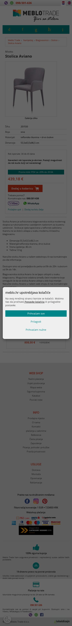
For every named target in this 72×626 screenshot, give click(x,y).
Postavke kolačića (34, 301)
